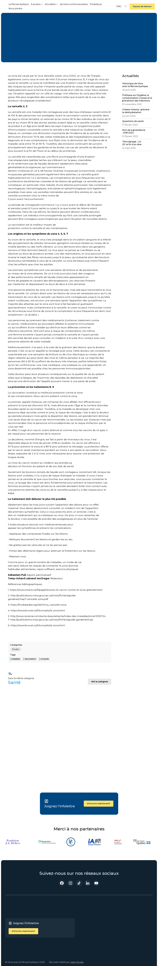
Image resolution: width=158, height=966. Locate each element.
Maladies (15, 659)
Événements (90, 927)
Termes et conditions (113, 913)
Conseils (44, 659)
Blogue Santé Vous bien (90, 932)
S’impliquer (96, 4)
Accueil (87, 911)
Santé (13, 25)
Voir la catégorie (99, 681)
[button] (37, 4)
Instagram (137, 915)
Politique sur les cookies (115, 926)
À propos (88, 919)
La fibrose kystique (19, 4)
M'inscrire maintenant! (98, 803)
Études (15, 649)
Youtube (137, 927)
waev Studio (77, 962)
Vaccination (30, 659)
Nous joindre (15, 8)
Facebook (137, 911)
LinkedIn (137, 923)
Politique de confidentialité (115, 919)
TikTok (136, 919)
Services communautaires (74, 4)
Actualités (88, 923)
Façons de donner (142, 6)
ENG (118, 6)
